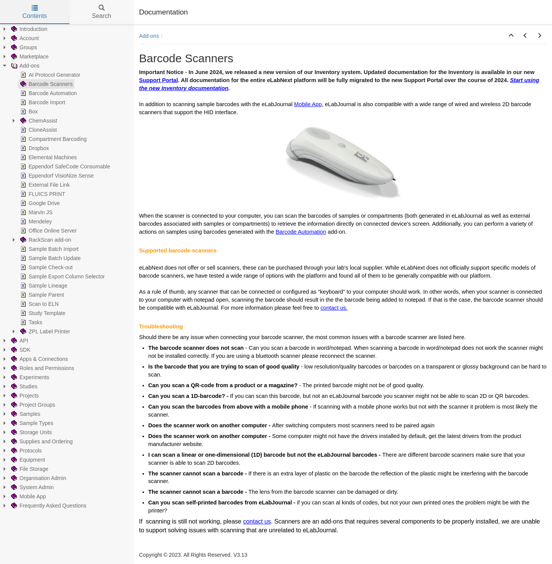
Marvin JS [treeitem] (35, 212)
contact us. (334, 308)
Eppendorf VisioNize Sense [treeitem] (56, 175)
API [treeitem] (19, 340)
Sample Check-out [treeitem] (46, 267)
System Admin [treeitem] (31, 487)
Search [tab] (101, 12)
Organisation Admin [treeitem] (38, 478)
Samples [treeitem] (25, 414)
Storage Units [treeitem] (31, 432)
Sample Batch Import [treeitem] (49, 249)
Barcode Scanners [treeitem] (46, 84)
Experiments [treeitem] (29, 377)
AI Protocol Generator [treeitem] (49, 74)
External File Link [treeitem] (44, 184)
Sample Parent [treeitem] (41, 294)
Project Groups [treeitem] (32, 404)
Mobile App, (309, 104)
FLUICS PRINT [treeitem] (42, 194)
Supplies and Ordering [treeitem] (41, 441)
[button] (511, 36)
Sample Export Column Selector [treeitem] (62, 276)
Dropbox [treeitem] (34, 148)
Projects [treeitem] (24, 395)
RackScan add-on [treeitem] (45, 239)
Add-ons (149, 36)
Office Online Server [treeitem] (48, 230)
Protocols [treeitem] (26, 450)
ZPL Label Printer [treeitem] (44, 331)
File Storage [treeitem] (29, 469)
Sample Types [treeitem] (31, 423)
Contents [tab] (35, 12)
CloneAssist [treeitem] (38, 129)
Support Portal (158, 80)
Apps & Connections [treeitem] (39, 359)
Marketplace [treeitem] (29, 56)
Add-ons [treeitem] (24, 65)
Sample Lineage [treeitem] (43, 285)
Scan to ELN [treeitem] (39, 304)
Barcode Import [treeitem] (42, 102)
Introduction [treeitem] (28, 29)
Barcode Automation (301, 232)
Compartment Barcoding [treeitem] (53, 139)
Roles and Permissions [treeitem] (42, 368)
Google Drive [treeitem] (39, 203)
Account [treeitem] (24, 38)
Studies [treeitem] (23, 386)
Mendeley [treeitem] (35, 221)
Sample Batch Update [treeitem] (50, 258)
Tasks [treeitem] (30, 322)
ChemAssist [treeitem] (38, 120)
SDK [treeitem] (20, 349)
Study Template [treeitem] (42, 313)
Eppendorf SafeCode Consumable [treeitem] (64, 166)
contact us (257, 521)
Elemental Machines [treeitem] (48, 157)
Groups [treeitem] (23, 47)
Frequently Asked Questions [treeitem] (48, 505)
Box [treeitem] (28, 111)
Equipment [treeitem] (27, 459)
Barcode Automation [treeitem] (48, 93)
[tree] (67, 267)
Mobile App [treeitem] (28, 496)
